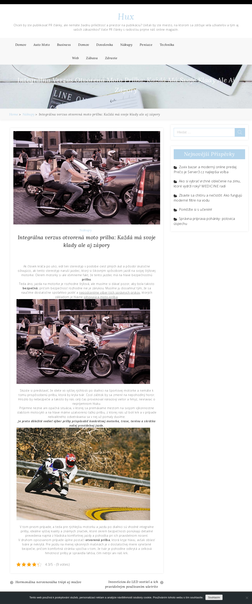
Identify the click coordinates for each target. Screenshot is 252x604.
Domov (20, 45)
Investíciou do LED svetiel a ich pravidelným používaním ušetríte (131, 584)
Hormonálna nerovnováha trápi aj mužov (48, 582)
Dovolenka (104, 45)
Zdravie (111, 58)
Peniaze (146, 45)
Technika (167, 45)
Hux (126, 16)
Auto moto (41, 45)
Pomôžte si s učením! (195, 209)
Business (64, 45)
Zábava (92, 58)
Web (75, 58)
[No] (247, 598)
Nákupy (126, 45)
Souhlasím (214, 597)
